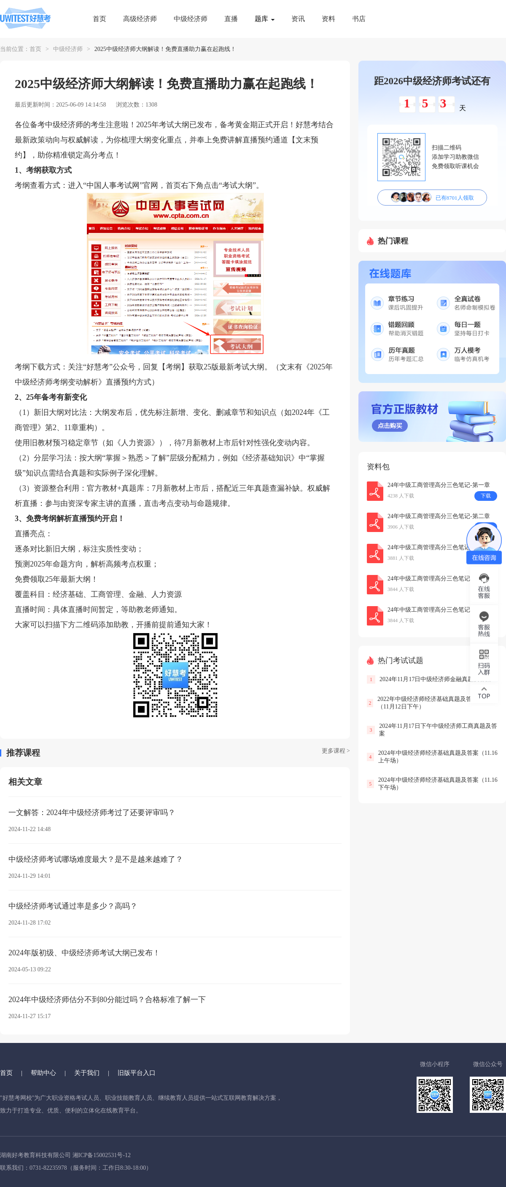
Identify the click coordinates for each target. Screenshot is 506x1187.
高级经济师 (140, 18)
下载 (486, 496)
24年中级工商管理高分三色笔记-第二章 (439, 516)
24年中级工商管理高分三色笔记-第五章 (439, 547)
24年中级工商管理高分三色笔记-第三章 (439, 578)
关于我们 (87, 1072)
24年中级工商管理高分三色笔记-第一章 (439, 485)
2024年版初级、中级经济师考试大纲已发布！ (84, 953)
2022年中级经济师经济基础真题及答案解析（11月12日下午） (433, 703)
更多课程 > (336, 751)
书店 (359, 18)
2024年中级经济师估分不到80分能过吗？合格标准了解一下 (107, 999)
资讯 (298, 18)
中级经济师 (190, 18)
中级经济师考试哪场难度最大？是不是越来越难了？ (95, 859)
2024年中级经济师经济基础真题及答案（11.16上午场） (438, 757)
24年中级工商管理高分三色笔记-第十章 (439, 610)
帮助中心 (43, 1072)
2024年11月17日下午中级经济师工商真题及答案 (438, 730)
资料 (328, 18)
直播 (231, 18)
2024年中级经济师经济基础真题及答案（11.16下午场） (438, 784)
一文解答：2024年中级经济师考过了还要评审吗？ (91, 812)
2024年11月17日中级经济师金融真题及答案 (435, 679)
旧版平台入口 (137, 1072)
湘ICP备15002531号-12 (102, 1155)
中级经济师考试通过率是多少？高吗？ (72, 906)
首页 (99, 18)
